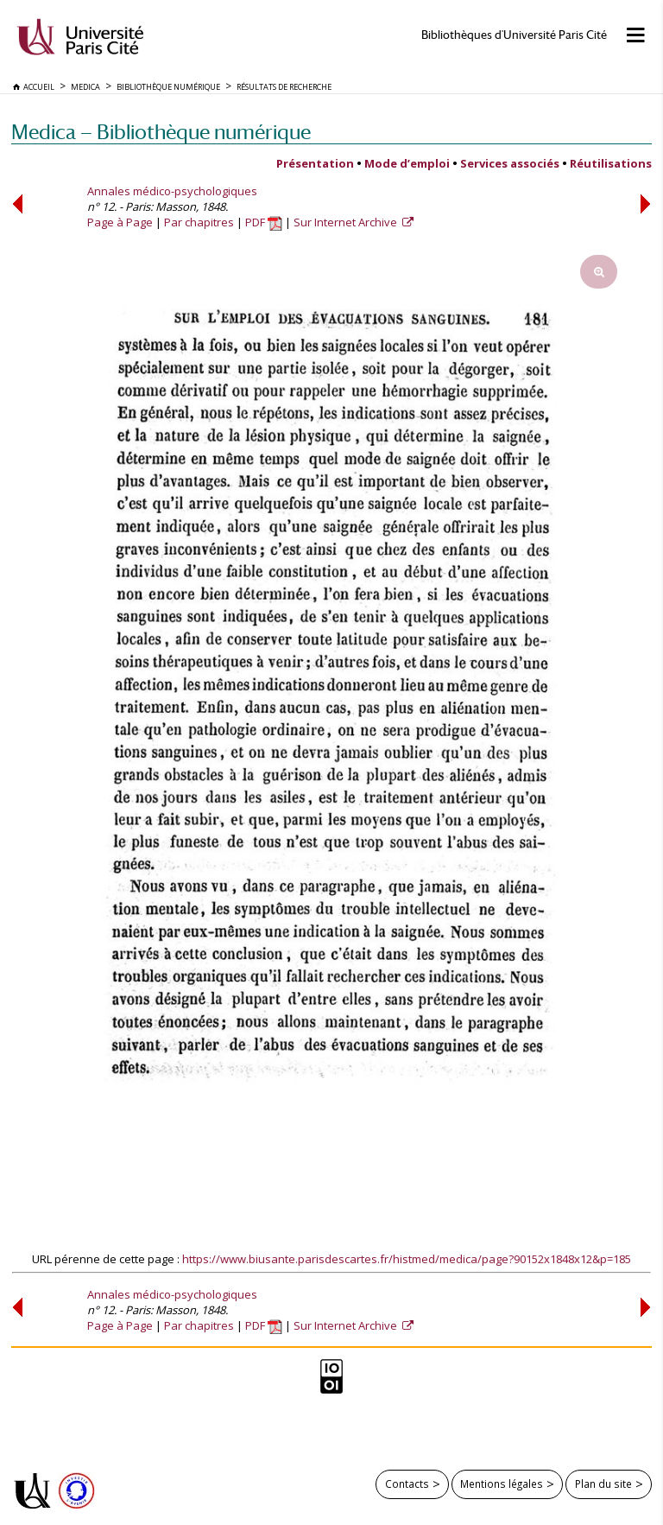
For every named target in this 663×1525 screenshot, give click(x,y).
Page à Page (120, 222)
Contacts (407, 1483)
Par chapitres (199, 222)
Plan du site (603, 1483)
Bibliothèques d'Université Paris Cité (514, 35)
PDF (263, 222)
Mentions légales (501, 1483)
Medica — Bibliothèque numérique (161, 131)
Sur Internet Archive (347, 222)
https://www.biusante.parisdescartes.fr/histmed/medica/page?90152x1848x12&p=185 (406, 1259)
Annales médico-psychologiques (172, 191)
